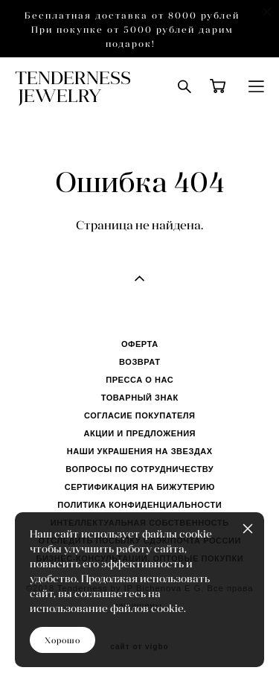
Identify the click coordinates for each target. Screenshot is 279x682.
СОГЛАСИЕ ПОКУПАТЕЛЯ (140, 415)
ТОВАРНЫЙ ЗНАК (140, 397)
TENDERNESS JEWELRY (73, 86)
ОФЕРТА (139, 344)
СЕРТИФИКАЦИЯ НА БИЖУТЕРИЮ (140, 486)
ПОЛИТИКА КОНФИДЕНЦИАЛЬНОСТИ (139, 504)
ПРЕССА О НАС (139, 379)
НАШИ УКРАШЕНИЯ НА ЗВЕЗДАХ (140, 451)
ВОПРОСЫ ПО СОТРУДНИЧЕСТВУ (139, 469)
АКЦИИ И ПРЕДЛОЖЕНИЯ (139, 433)
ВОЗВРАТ (139, 361)
